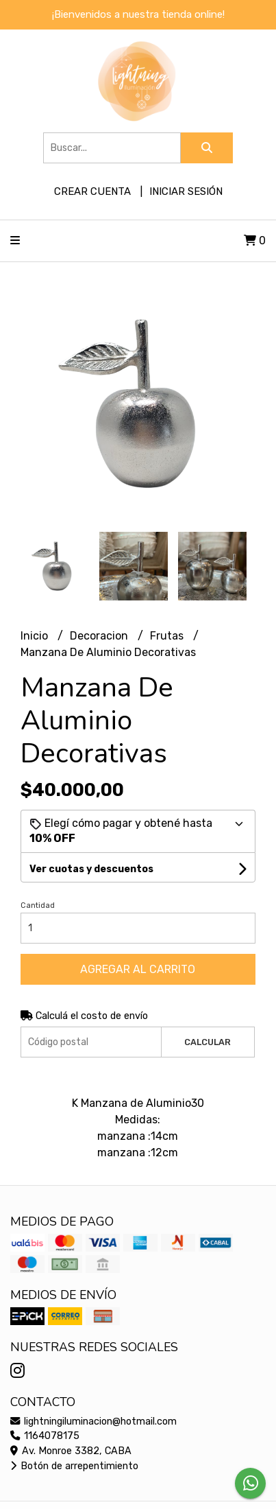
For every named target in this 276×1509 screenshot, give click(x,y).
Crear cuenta (92, 191)
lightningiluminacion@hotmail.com (93, 1421)
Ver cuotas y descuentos (91, 869)
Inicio (36, 635)
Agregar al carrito (137, 969)
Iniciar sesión (186, 191)
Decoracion (100, 635)
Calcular (207, 1042)
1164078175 (44, 1436)
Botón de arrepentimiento (74, 1466)
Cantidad (38, 905)
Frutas (168, 635)
